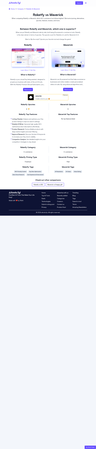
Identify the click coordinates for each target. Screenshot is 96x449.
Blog (74, 195)
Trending (75, 193)
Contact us (60, 204)
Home (12, 9)
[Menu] (85, 3)
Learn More (24, 70)
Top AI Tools (46, 195)
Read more (28, 89)
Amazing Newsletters (79, 207)
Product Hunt (61, 207)
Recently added (62, 195)
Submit (79, 3)
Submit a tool (76, 201)
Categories (60, 198)
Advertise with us (62, 193)
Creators (60, 201)
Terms (74, 204)
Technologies (46, 201)
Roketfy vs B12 (38, 184)
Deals (43, 198)
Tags (74, 198)
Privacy (44, 207)
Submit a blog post (48, 204)
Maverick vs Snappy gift (54, 184)
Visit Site (32, 70)
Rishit (21, 200)
